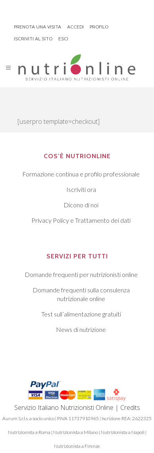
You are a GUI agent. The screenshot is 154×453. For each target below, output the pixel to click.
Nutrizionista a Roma (29, 432)
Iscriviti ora (81, 189)
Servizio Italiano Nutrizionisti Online (64, 407)
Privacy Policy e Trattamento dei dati (81, 220)
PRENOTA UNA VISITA (37, 27)
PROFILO (99, 27)
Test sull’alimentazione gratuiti (81, 314)
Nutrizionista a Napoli (122, 432)
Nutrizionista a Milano (75, 432)
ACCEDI (75, 27)
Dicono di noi (81, 204)
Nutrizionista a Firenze (77, 446)
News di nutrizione (81, 329)
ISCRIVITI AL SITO (33, 39)
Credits (130, 407)
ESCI (63, 39)
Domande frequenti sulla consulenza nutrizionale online (81, 294)
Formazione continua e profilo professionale (81, 174)
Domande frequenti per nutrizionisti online (81, 274)
